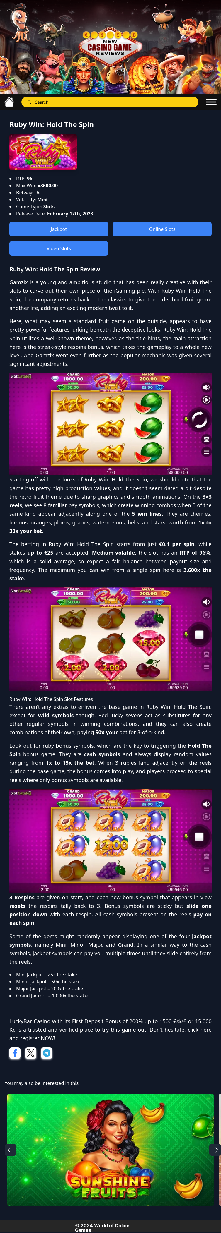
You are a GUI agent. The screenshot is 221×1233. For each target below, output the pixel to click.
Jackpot (59, 229)
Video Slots (59, 248)
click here (200, 1029)
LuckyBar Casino (29, 1021)
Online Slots (162, 229)
